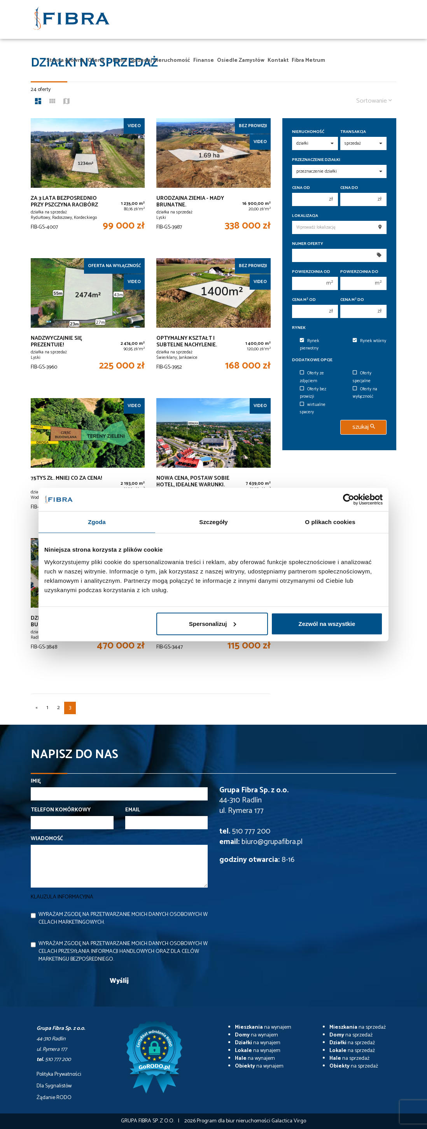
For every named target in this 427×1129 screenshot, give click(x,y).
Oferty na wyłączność (365, 393)
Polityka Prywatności (59, 1074)
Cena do (349, 188)
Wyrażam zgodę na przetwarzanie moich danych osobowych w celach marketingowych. (123, 918)
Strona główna (65, 60)
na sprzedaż (357, 1027)
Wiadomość (47, 839)
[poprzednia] (36, 708)
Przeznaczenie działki (316, 160)
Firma (120, 60)
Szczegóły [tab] (213, 522)
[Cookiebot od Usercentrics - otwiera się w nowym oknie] (349, 499)
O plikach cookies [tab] (330, 522)
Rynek (299, 328)
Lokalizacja (305, 216)
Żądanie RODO (54, 1098)
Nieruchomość (308, 132)
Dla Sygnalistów (54, 1086)
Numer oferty (307, 244)
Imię (36, 781)
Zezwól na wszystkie (327, 623)
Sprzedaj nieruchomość (160, 60)
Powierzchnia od (311, 272)
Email (132, 810)
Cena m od (304, 300)
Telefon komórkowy (61, 810)
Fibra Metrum (308, 60)
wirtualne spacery (313, 408)
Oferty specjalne (362, 377)
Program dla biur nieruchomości (234, 1121)
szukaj (363, 427)
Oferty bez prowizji (313, 393)
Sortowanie (374, 101)
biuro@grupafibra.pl (272, 841)
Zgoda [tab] (97, 522)
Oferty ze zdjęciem (312, 377)
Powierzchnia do (359, 272)
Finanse (203, 60)
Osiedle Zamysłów (240, 60)
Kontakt (278, 60)
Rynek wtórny (369, 340)
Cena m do (352, 300)
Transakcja (353, 132)
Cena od (301, 188)
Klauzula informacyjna (62, 897)
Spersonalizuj (212, 623)
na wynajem (263, 1027)
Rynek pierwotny (309, 344)
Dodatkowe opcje (312, 360)
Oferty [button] (99, 60)
